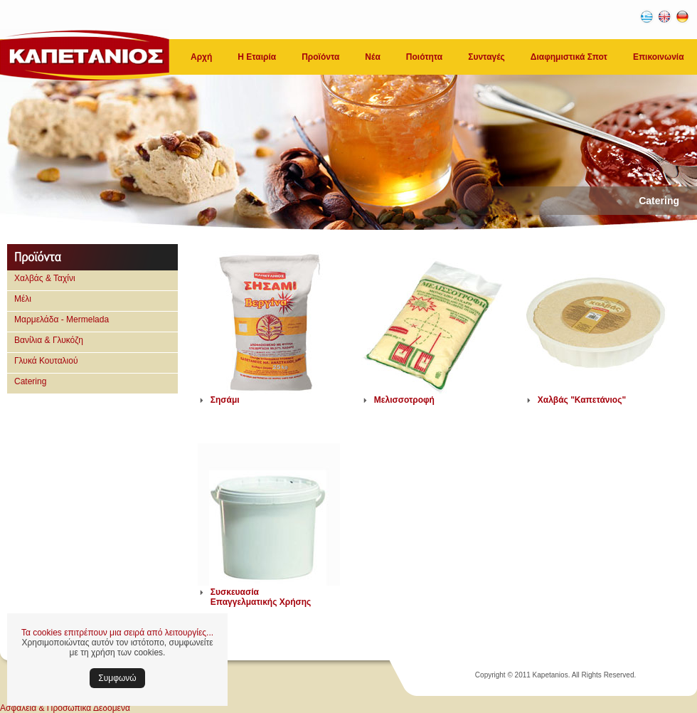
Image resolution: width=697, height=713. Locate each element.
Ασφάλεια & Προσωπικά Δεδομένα (65, 708)
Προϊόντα (320, 57)
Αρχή (201, 57)
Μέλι (22, 299)
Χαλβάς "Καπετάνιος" (582, 400)
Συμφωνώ (117, 678)
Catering (30, 381)
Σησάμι (225, 400)
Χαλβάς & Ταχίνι (44, 278)
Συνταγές (486, 57)
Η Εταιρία (257, 57)
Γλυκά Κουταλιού (46, 361)
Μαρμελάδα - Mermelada (61, 319)
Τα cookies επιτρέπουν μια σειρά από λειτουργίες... (117, 633)
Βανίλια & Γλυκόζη (48, 340)
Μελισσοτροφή (404, 400)
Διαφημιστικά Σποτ (569, 57)
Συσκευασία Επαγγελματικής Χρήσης (261, 597)
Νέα (372, 57)
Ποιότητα (424, 57)
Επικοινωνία (658, 57)
